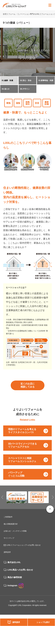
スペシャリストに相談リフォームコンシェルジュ (22, 459)
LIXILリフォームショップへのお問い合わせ (24, 545)
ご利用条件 (8, 517)
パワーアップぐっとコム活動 (16, 474)
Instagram (15, 585)
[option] (16, 497)
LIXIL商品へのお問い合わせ (20, 570)
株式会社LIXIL (14, 562)
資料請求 (16, 622)
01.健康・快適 (7, 80)
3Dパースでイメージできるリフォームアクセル (22, 445)
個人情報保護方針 (11, 524)
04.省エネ (6, 89)
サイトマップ (9, 538)
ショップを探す (43, 622)
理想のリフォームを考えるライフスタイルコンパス (22, 431)
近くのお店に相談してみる (28, 385)
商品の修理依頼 (14, 577)
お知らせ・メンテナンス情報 (15, 531)
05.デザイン (25, 89)
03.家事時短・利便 (45, 80)
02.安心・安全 (25, 80)
